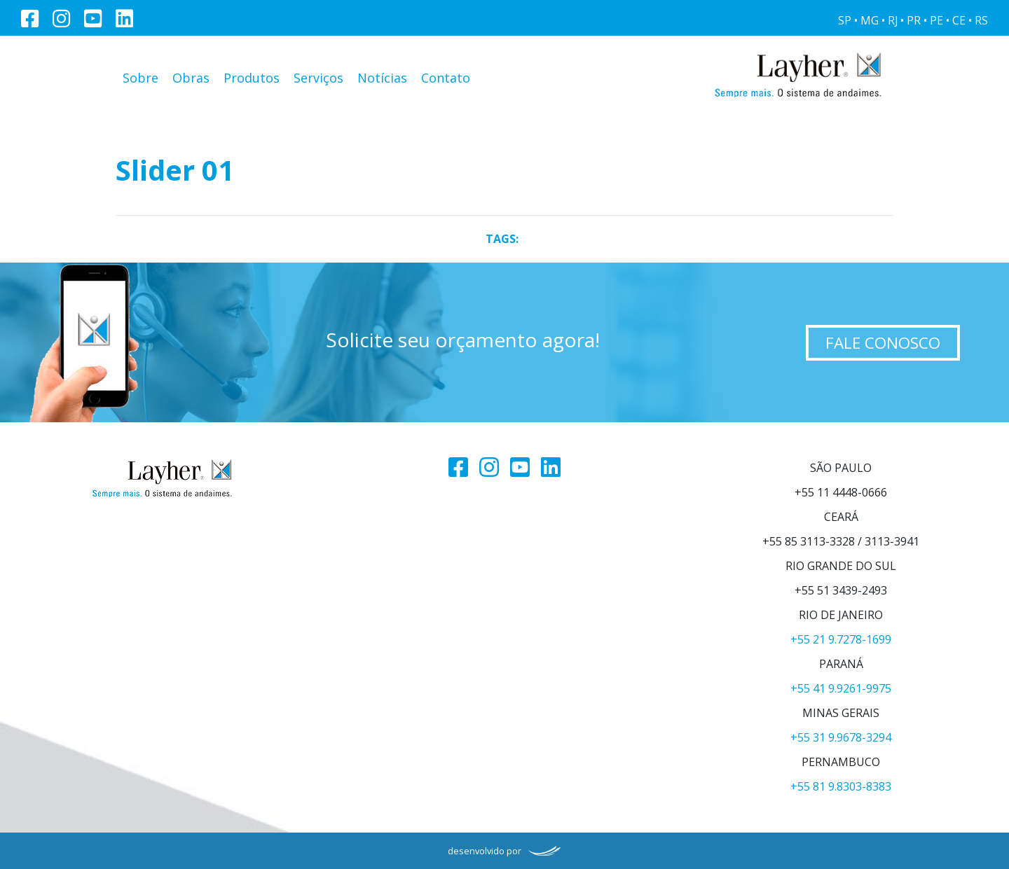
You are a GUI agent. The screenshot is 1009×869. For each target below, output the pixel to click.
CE (959, 20)
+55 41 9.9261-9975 (840, 688)
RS (981, 20)
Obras (191, 77)
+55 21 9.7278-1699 (840, 639)
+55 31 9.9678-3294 (840, 737)
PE (936, 20)
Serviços (318, 77)
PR (914, 20)
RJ (893, 20)
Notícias (382, 77)
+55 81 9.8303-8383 (840, 786)
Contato (445, 77)
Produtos (252, 77)
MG (869, 20)
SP (844, 20)
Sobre (140, 77)
